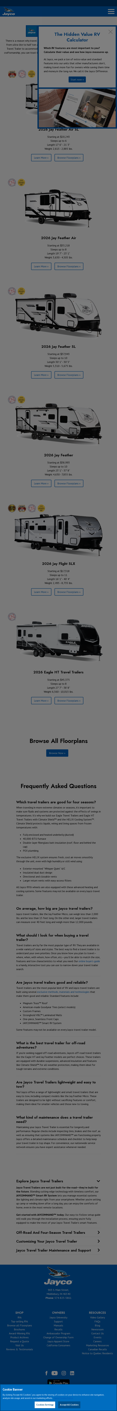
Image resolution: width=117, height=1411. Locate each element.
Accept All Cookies (69, 1404)
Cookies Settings (45, 1404)
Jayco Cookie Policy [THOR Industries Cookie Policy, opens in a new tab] (63, 1398)
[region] (58, 1397)
